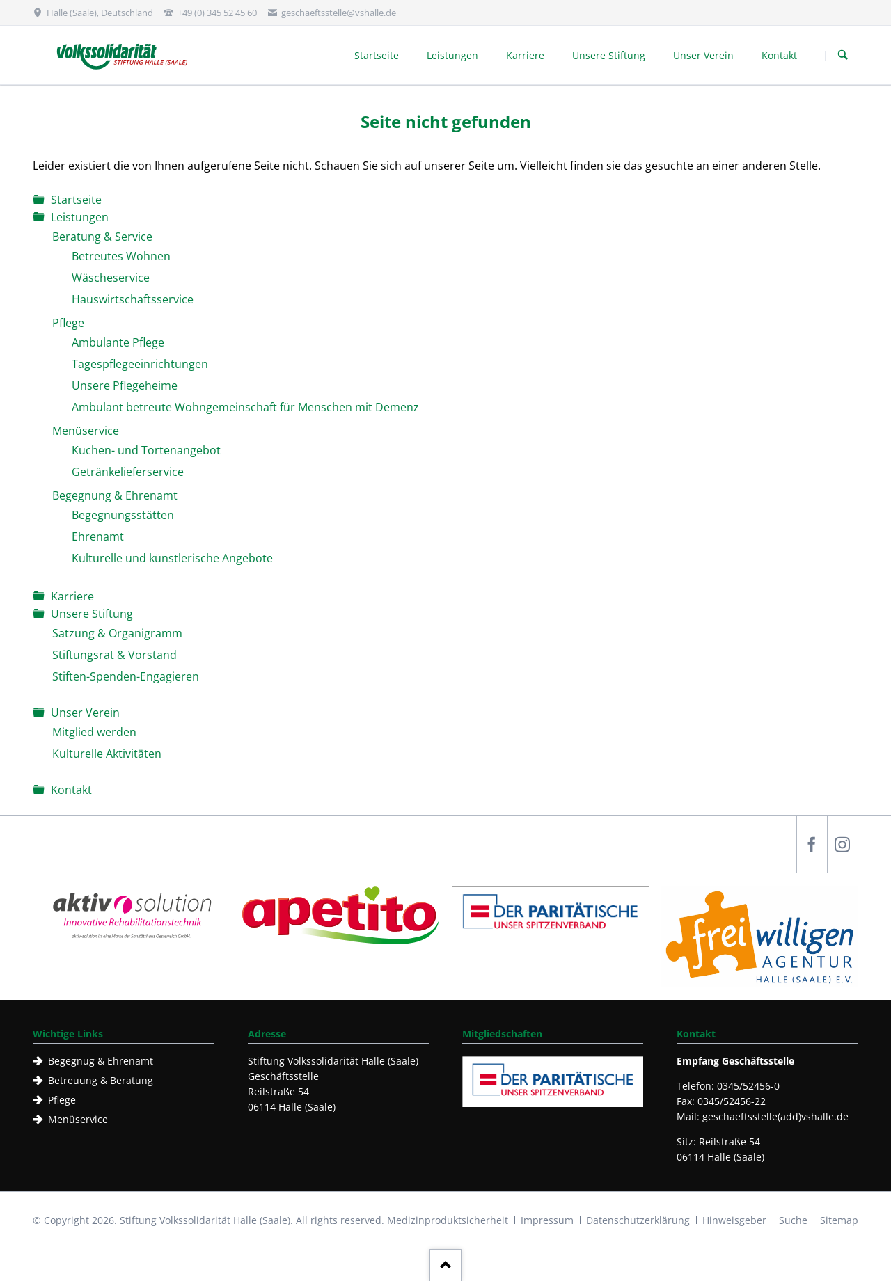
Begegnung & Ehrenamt (115, 495)
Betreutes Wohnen (121, 256)
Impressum (547, 1220)
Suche (793, 1220)
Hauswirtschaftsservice (133, 299)
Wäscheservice (111, 277)
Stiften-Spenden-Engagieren (125, 676)
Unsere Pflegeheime (125, 385)
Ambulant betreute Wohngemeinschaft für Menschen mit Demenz (245, 407)
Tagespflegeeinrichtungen (140, 364)
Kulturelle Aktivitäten (106, 753)
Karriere (72, 596)
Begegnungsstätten (123, 515)
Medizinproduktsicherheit (447, 1220)
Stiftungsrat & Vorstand (114, 654)
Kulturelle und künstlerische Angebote (172, 558)
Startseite (76, 199)
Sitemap (839, 1220)
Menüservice (85, 430)
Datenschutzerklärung (638, 1220)
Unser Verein (85, 712)
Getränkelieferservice (128, 471)
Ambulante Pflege (118, 342)
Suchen (843, 56)
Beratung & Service (102, 236)
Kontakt (71, 789)
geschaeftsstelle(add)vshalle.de (775, 1116)
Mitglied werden (94, 732)
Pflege (68, 323)
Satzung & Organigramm (117, 633)
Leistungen (80, 217)
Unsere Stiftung (92, 613)
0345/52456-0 (748, 1085)
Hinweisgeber (734, 1220)
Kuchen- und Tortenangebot (146, 450)
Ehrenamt (98, 536)
